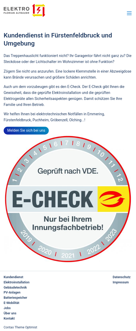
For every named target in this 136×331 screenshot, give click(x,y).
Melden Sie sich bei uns (26, 130)
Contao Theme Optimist (20, 327)
